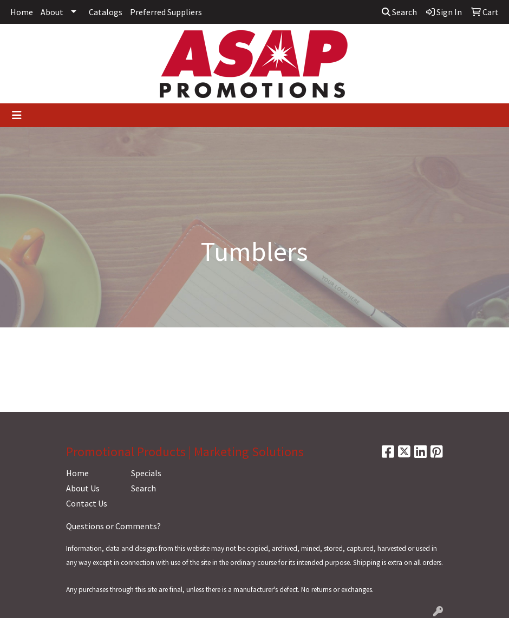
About (52, 11)
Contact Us (86, 503)
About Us (83, 488)
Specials (146, 473)
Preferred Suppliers (166, 11)
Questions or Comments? (113, 526)
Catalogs (105, 11)
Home (21, 11)
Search (399, 11)
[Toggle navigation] (16, 115)
